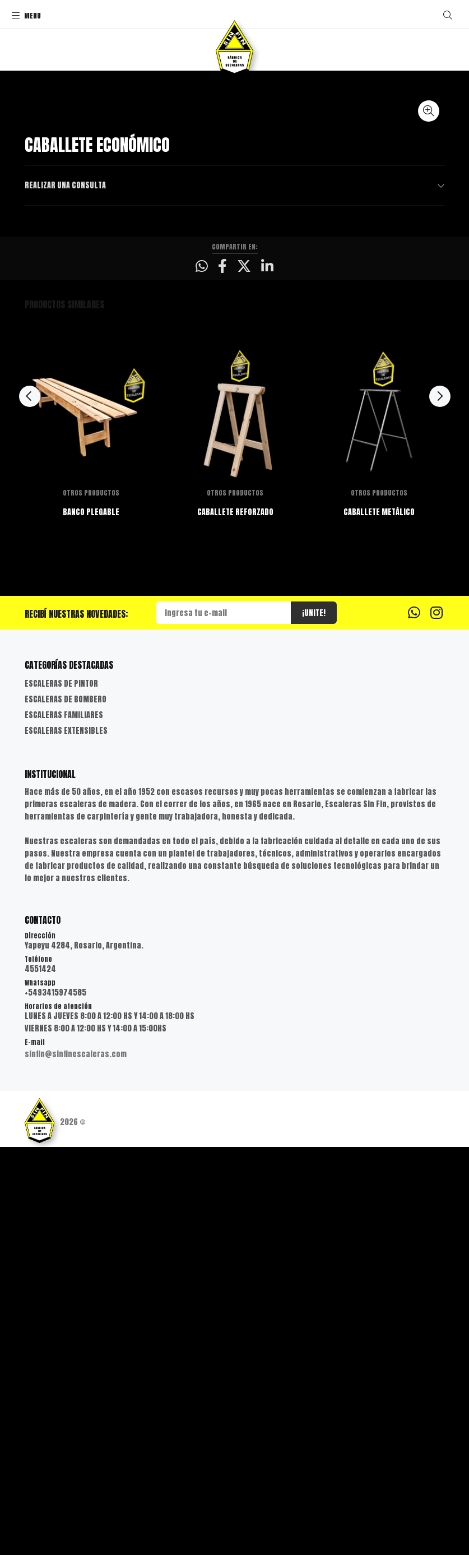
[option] (91, 857)
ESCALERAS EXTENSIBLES (66, 1139)
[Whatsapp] (414, 1020)
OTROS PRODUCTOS (91, 901)
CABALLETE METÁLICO (379, 920)
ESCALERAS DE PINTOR (61, 1092)
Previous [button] (29, 804)
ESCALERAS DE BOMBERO (65, 1107)
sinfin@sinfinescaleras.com (76, 1462)
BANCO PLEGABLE (91, 920)
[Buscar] (448, 15)
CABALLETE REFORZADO (235, 920)
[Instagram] (436, 1020)
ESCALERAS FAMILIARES (64, 1123)
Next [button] (440, 804)
